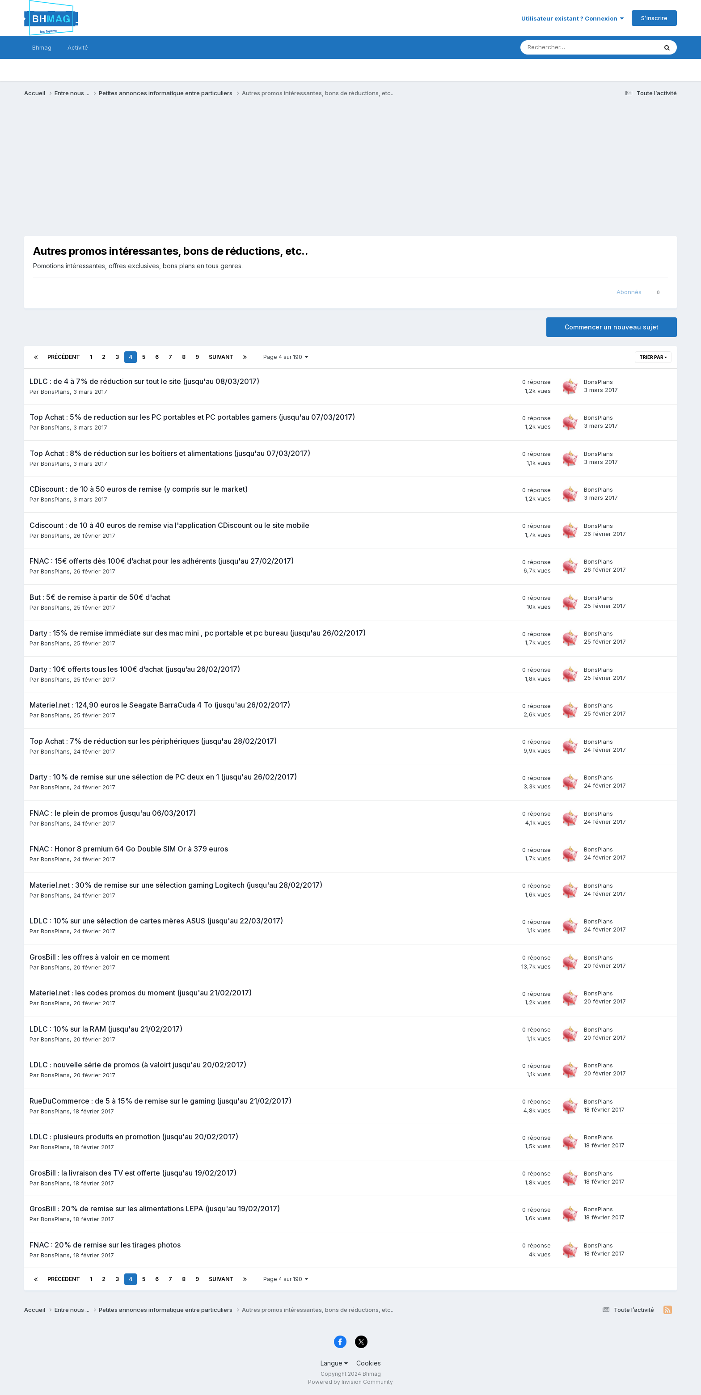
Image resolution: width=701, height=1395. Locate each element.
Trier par (653, 357)
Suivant (221, 357)
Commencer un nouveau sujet (612, 327)
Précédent (63, 357)
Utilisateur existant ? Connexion (572, 18)
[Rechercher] (567, 47)
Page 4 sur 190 (285, 357)
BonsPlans (55, 391)
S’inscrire (654, 17)
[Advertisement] (187, 173)
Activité (78, 47)
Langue (334, 1363)
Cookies (368, 1363)
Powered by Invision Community (350, 1381)
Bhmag (41, 47)
